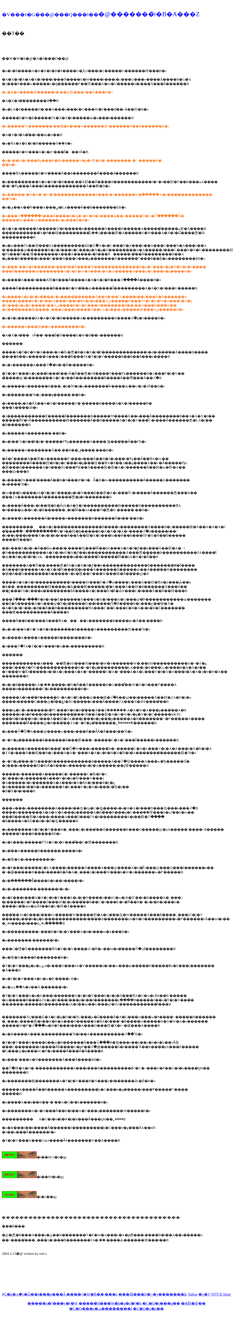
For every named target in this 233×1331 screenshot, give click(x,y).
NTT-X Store (221, 1294)
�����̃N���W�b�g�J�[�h (110, 1303)
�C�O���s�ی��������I (100, 1309)
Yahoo (192, 1294)
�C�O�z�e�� (148, 1309)
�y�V (204, 1294)
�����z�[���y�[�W (52, 1303)
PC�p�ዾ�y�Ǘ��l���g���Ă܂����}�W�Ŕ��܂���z (59, 1294)
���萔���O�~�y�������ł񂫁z (152, 1294)
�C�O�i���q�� (161, 1303)
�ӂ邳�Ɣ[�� (193, 1303)
